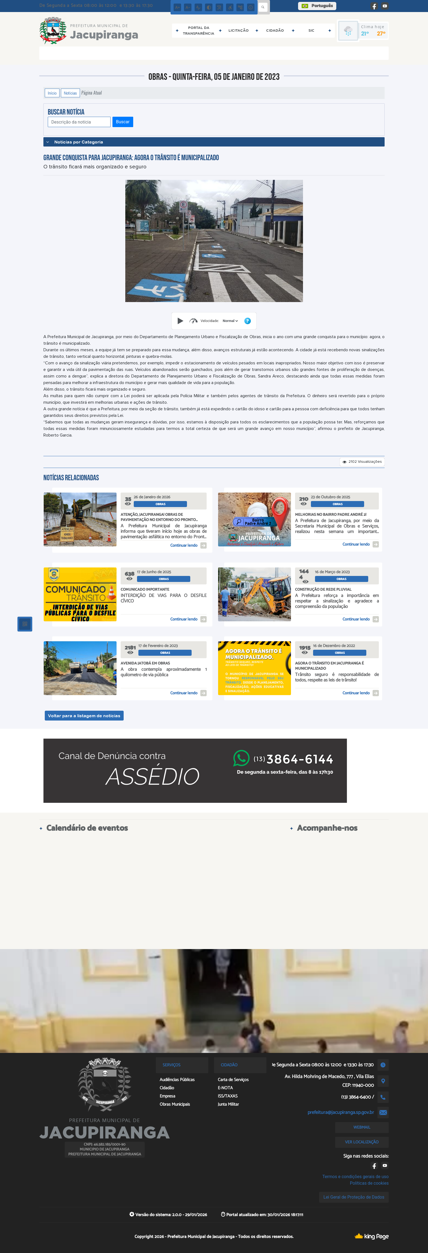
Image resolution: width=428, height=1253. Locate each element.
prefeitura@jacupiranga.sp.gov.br (341, 1112)
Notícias (70, 93)
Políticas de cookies (369, 1183)
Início (52, 93)
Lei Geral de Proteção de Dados (353, 1197)
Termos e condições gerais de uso (355, 1176)
